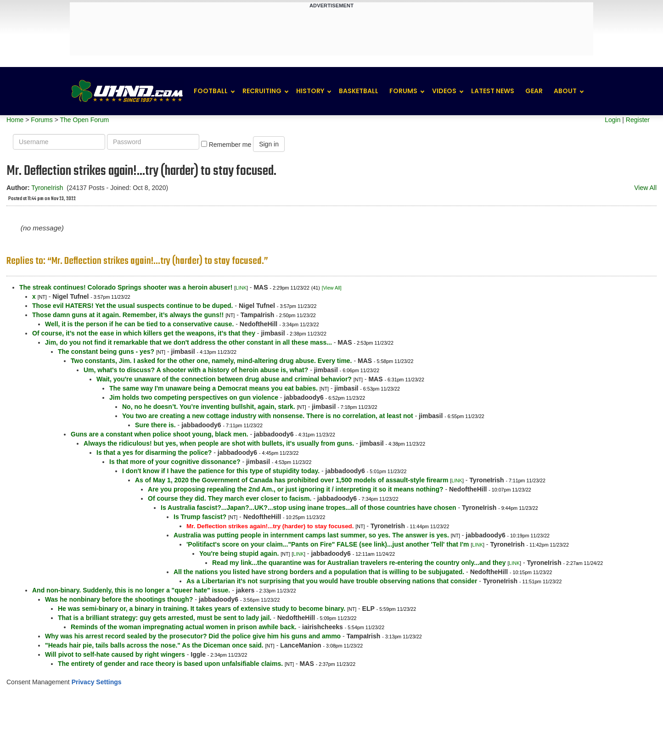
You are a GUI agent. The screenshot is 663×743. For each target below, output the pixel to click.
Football (211, 90)
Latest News (492, 90)
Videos (444, 90)
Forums (403, 90)
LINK (241, 287)
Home (14, 119)
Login (612, 119)
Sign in (269, 144)
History (310, 90)
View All (645, 187)
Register (638, 119)
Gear (534, 90)
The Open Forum (84, 119)
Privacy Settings (97, 682)
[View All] (332, 287)
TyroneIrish (47, 187)
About (565, 90)
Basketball (358, 90)
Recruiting (261, 90)
